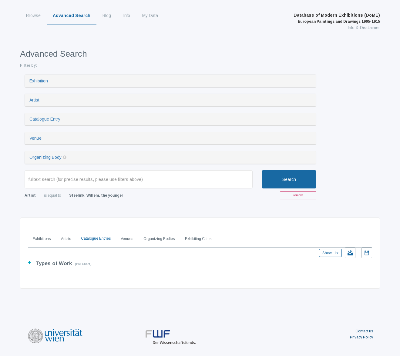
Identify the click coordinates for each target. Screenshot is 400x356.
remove (298, 195)
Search (289, 179)
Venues (127, 239)
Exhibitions (42, 239)
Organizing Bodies (159, 239)
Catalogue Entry (44, 119)
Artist (34, 100)
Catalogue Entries (96, 238)
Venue (35, 138)
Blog (107, 15)
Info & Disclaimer (364, 27)
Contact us (364, 331)
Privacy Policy (361, 337)
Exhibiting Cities (198, 239)
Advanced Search (71, 15)
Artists (66, 239)
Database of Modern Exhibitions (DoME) (337, 18)
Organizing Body (45, 157)
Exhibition (38, 80)
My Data (150, 15)
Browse (33, 15)
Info (126, 15)
